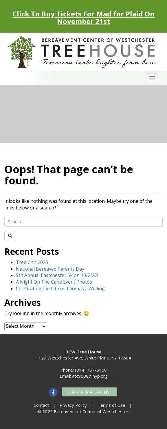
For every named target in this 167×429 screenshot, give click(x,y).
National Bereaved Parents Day (50, 269)
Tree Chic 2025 (32, 262)
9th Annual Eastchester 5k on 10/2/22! (57, 275)
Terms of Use (111, 405)
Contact (41, 405)
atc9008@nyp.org (90, 376)
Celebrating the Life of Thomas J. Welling (60, 288)
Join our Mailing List (89, 392)
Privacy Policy (73, 405)
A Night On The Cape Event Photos (54, 282)
